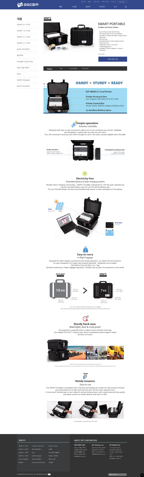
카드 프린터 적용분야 (53, 452)
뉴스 (115, 6)
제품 (60, 6)
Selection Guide (53, 446)
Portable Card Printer (25, 61)
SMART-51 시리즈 (23, 37)
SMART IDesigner (23, 80)
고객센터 (102, 6)
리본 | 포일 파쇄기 (23, 68)
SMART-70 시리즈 (23, 31)
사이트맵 (50, 462)
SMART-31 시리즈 (23, 43)
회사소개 (83, 1)
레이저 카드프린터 (23, 86)
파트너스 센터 (105, 1)
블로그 (89, 1)
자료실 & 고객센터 (53, 455)
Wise (19, 74)
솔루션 (88, 6)
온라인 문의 (96, 1)
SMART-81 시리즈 (23, 24)
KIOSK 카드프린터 (23, 49)
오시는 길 (113, 1)
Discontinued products (38, 462)
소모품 (74, 6)
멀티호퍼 (20, 55)
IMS (49, 474)
